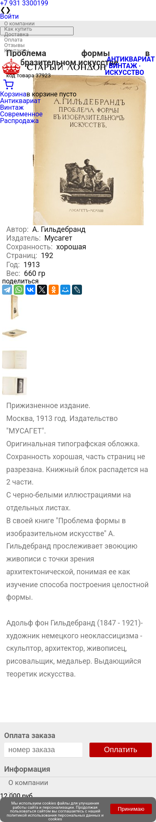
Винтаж (12, 107)
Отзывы (14, 45)
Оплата (13, 40)
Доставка (16, 34)
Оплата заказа (29, 735)
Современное (21, 114)
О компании (19, 23)
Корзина (13, 94)
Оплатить (120, 750)
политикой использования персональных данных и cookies (55, 817)
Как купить (18, 29)
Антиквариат (20, 101)
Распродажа (19, 121)
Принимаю (131, 809)
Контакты (16, 50)
